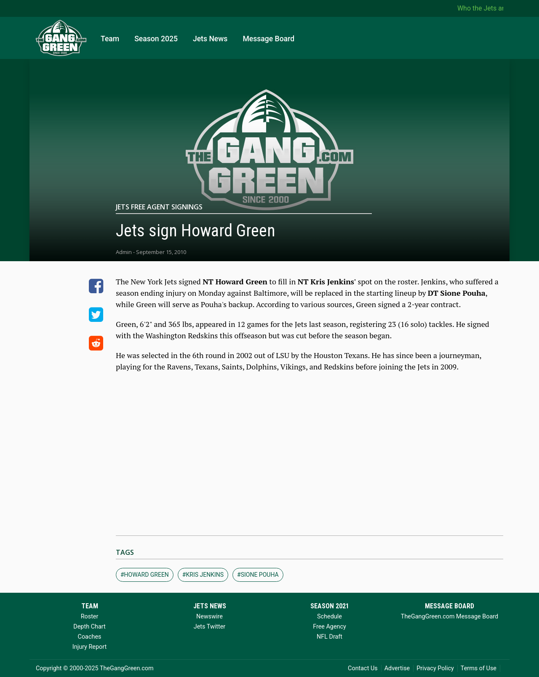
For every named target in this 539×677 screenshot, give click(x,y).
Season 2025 (156, 39)
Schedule (329, 616)
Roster (90, 616)
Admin (124, 252)
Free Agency (329, 626)
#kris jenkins (203, 574)
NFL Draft (329, 636)
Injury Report (89, 646)
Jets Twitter (209, 626)
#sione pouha (258, 574)
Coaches (89, 636)
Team (110, 39)
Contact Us (363, 668)
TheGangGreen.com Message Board (449, 616)
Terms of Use (478, 668)
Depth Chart (89, 626)
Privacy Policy (435, 668)
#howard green (144, 574)
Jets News (210, 39)
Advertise (397, 668)
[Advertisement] (309, 460)
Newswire (209, 616)
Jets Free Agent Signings (159, 206)
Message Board (268, 39)
